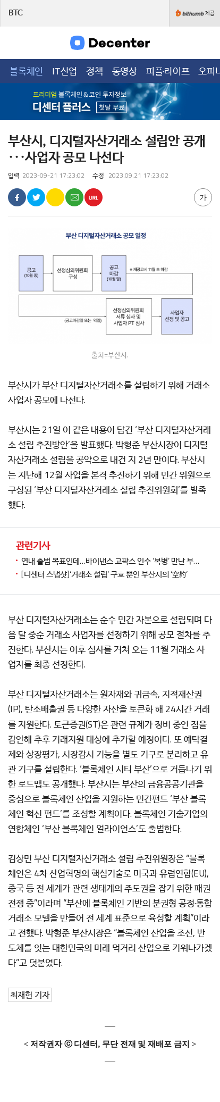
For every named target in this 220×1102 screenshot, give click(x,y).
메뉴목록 (15, 42)
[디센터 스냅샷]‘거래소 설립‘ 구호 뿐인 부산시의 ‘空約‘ (104, 574)
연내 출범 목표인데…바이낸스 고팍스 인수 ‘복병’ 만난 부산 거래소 (112, 561)
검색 (204, 42)
